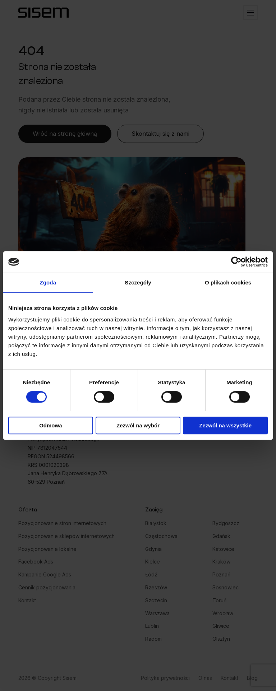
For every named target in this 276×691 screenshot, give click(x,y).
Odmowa (50, 425)
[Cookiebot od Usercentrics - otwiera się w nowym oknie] (236, 261)
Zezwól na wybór (138, 425)
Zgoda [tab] (48, 282)
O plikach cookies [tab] (228, 282)
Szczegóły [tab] (138, 282)
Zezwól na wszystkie (225, 425)
